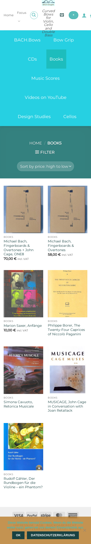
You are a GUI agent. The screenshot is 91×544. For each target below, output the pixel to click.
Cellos (69, 116)
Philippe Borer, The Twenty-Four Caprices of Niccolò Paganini (66, 329)
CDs (32, 59)
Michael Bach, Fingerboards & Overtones (61, 245)
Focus (21, 17)
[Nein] (84, 532)
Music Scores (45, 78)
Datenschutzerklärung (53, 535)
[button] (34, 15)
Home (9, 15)
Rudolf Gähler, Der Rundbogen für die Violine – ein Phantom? (23, 483)
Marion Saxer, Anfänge (23, 326)
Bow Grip (63, 39)
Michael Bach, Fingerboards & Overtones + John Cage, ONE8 (18, 247)
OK (18, 535)
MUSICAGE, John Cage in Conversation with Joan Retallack (67, 406)
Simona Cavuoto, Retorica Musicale (19, 404)
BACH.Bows (27, 39)
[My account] (84, 15)
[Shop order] (45, 166)
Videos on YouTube (45, 97)
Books (56, 59)
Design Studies (34, 116)
